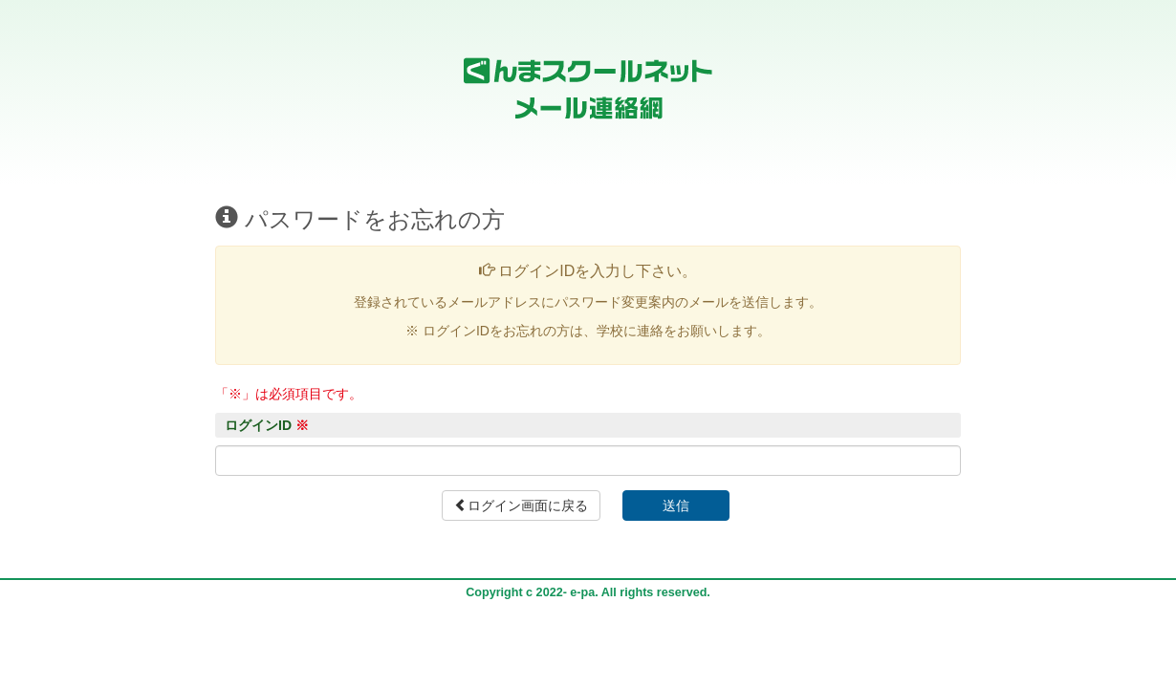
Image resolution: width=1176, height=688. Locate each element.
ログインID (267, 425)
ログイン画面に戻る (521, 505)
